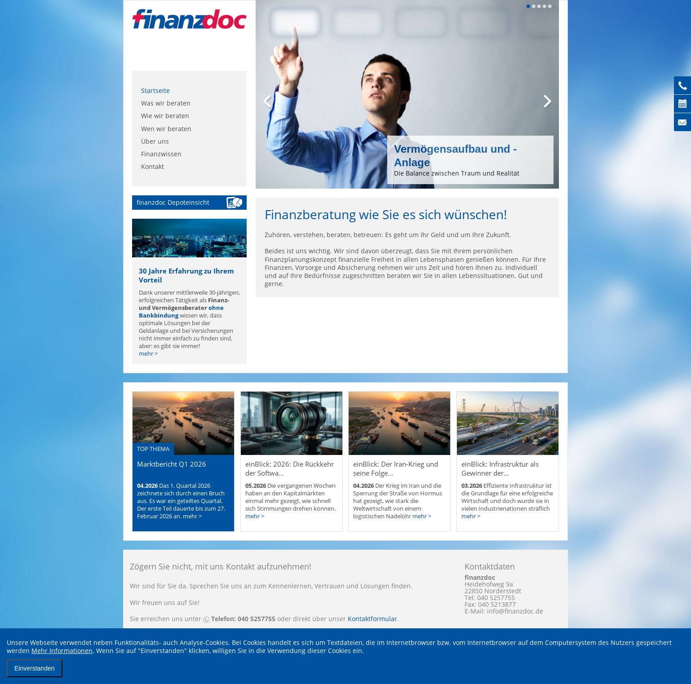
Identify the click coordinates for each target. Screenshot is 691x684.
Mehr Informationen (62, 650)
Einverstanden (34, 668)
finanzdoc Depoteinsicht (173, 202)
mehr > (148, 353)
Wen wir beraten (166, 128)
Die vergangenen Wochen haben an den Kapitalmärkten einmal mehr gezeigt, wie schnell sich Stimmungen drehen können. (290, 501)
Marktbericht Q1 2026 (171, 463)
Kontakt (152, 166)
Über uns (155, 141)
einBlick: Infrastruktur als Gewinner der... (500, 468)
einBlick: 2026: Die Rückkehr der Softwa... (289, 468)
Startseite (155, 90)
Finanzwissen (161, 154)
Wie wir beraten (165, 115)
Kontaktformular (372, 618)
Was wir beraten (165, 103)
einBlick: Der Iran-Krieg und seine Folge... (395, 468)
